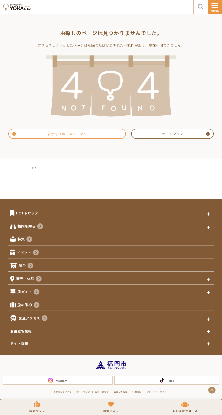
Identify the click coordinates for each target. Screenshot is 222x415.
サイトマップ (186, 133)
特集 (24, 239)
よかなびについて (62, 391)
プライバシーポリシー (157, 391)
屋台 (26, 266)
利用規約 (136, 391)
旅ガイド (28, 292)
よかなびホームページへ (49, 133)
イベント (28, 253)
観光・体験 (29, 279)
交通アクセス (33, 318)
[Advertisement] (113, 181)
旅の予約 (28, 305)
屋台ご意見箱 (120, 391)
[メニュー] (215, 7)
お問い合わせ (102, 391)
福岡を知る (30, 226)
